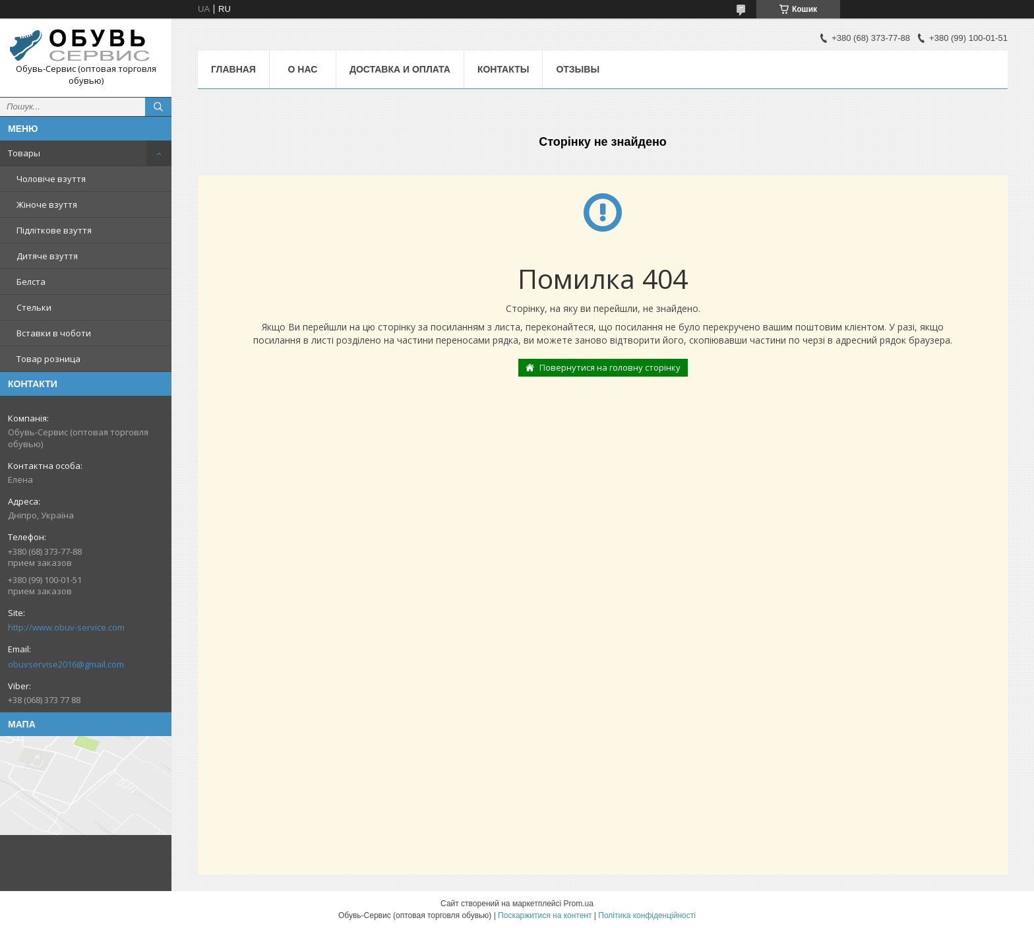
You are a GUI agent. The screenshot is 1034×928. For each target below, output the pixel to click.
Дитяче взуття (47, 256)
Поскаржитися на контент (545, 915)
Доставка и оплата (400, 69)
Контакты (503, 69)
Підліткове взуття (54, 230)
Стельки (33, 307)
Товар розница (48, 359)
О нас (303, 69)
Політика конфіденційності (647, 915)
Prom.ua (578, 903)
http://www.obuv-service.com (66, 627)
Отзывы (577, 69)
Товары (24, 153)
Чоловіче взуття (51, 179)
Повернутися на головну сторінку (610, 367)
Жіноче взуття (46, 204)
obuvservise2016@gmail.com (66, 664)
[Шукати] (158, 107)
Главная (233, 69)
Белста (31, 282)
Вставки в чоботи (53, 333)
